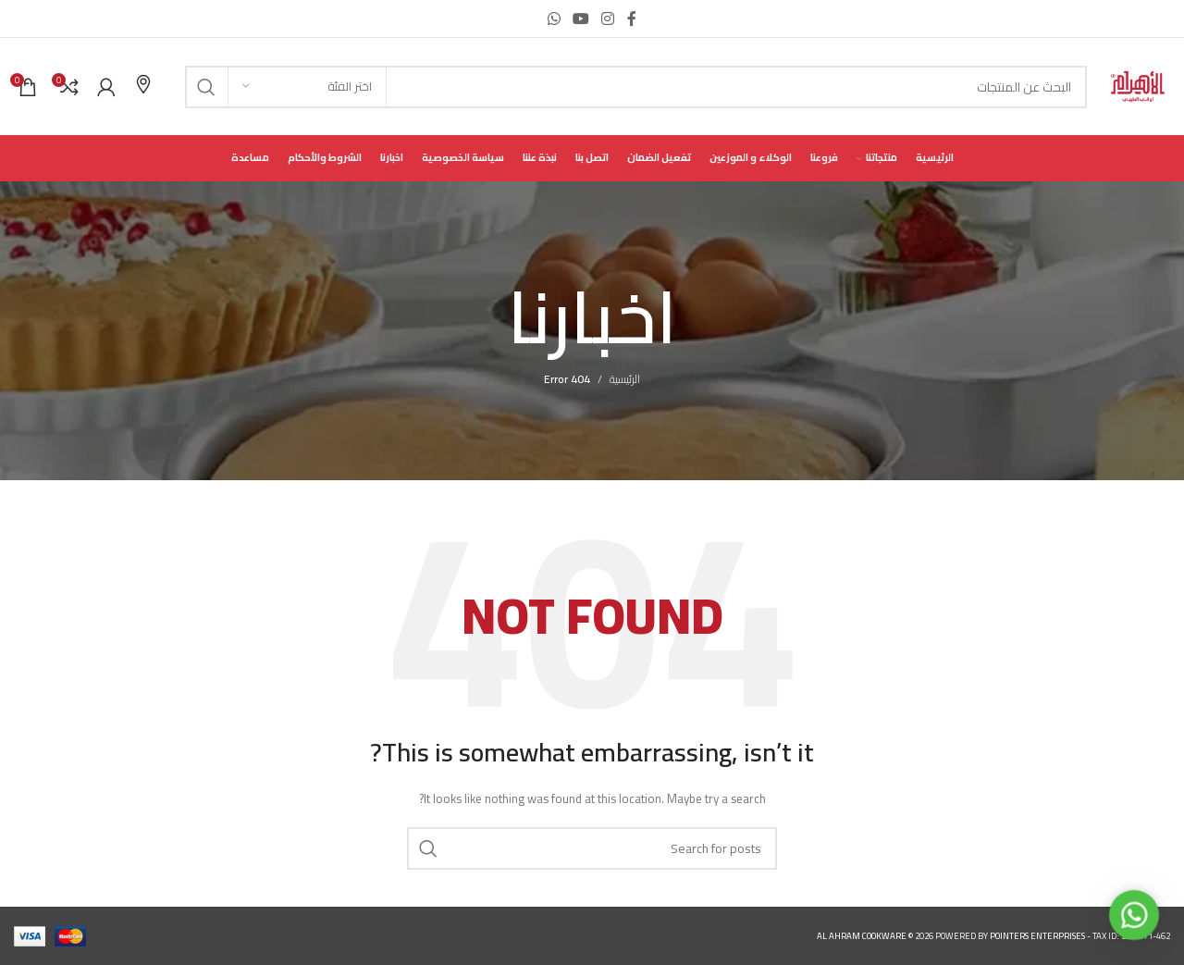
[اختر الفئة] (307, 87)
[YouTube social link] (580, 18)
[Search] (636, 87)
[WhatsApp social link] (553, 18)
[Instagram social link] (608, 18)
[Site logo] (1137, 85)
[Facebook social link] (632, 18)
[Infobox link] (143, 86)
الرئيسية (625, 379)
